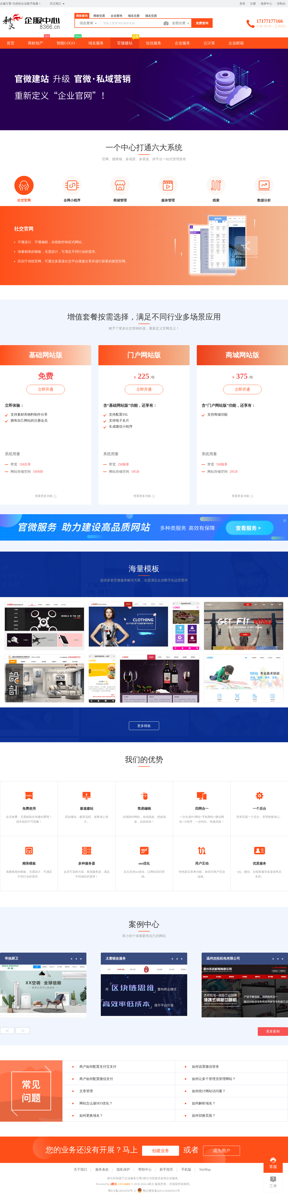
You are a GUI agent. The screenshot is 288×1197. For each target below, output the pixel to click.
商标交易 (99, 16)
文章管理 (86, 1091)
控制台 (281, 3)
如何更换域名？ (91, 1115)
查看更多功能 (45, 496)
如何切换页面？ (204, 1115)
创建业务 (160, 1150)
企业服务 (182, 43)
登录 (242, 3)
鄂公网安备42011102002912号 (158, 1190)
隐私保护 (123, 1169)
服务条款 (102, 1169)
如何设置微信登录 (205, 1066)
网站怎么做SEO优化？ (96, 1103)
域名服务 (96, 43)
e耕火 (113, 1184)
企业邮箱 (236, 43)
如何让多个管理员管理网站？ (214, 1079)
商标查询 (82, 16)
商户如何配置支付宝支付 (97, 1066)
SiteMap (204, 1169)
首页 (10, 43)
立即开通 (45, 389)
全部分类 (181, 23)
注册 (253, 3)
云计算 (209, 43)
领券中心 (266, 3)
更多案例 (273, 1031)
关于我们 (80, 1169)
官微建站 (124, 43)
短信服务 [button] (153, 43)
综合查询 (88, 23)
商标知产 (35, 43)
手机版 (186, 1169)
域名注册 (133, 16)
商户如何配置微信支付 (96, 1079)
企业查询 (116, 16)
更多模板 (144, 726)
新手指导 (166, 1169)
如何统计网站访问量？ (209, 1091)
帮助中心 (145, 1169)
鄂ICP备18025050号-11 (122, 1190)
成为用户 (221, 1150)
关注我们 (57, 3)
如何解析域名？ (204, 1103)
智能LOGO (66, 43)
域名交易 (151, 16)
